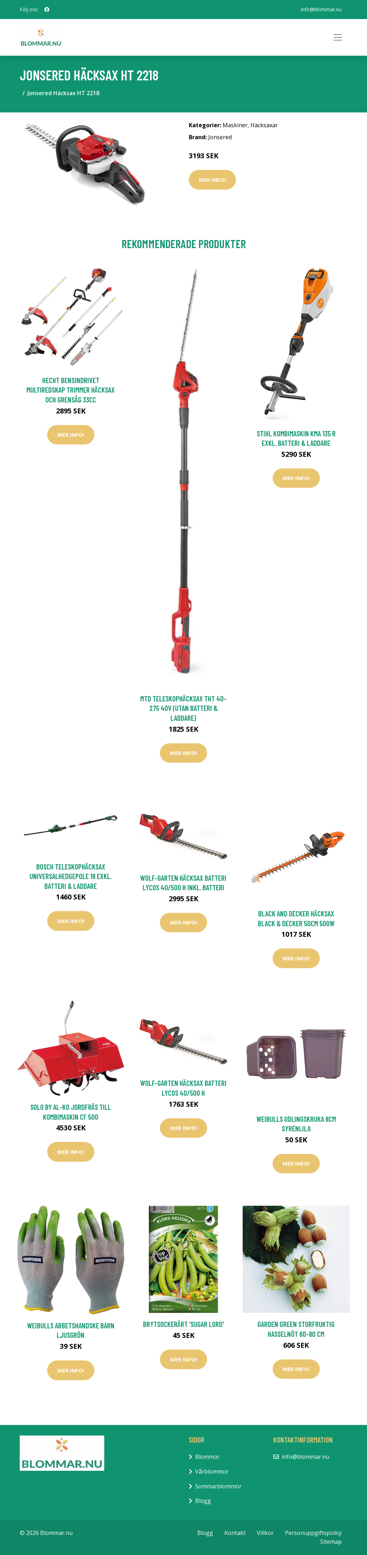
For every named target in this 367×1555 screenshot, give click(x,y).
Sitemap (331, 1541)
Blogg (203, 1501)
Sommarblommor (218, 1486)
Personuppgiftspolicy (313, 1533)
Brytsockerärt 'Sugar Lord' (183, 1324)
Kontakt (234, 1533)
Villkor (265, 1533)
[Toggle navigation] (337, 37)
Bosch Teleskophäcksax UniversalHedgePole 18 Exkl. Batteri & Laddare (71, 876)
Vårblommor (212, 1471)
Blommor (207, 1457)
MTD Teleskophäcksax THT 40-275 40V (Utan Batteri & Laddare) (183, 708)
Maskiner (235, 125)
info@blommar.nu (321, 9)
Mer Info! (212, 179)
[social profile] (47, 9)
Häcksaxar (264, 125)
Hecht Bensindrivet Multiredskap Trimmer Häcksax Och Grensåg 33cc (70, 390)
